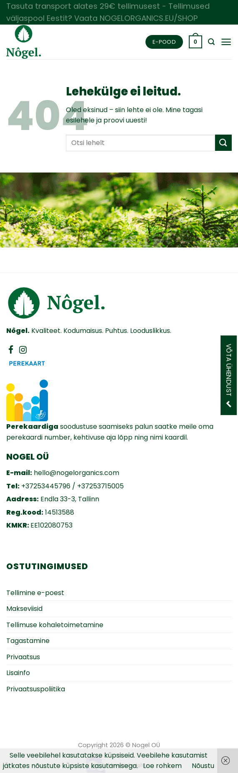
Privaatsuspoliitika (35, 689)
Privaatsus (23, 657)
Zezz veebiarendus (184, 744)
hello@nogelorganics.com (76, 473)
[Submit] (223, 143)
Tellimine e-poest (35, 593)
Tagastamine (28, 640)
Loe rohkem (162, 765)
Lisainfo (18, 673)
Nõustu (203, 765)
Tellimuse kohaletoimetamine (54, 625)
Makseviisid (24, 608)
